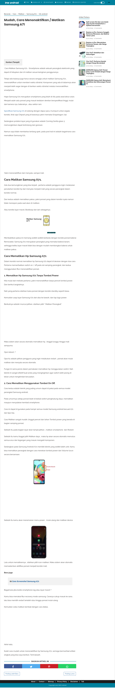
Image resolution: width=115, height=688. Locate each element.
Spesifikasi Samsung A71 (14, 111)
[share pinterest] (49, 667)
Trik (26, 2)
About (31, 682)
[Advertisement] (40, 44)
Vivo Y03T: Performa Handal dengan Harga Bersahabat (96, 62)
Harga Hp (35, 2)
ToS (84, 682)
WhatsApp (48, 2)
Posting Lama (69, 674)
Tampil (16, 63)
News (68, 2)
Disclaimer (75, 682)
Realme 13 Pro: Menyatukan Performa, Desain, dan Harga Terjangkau (96, 44)
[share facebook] (13, 667)
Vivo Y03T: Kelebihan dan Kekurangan (95, 53)
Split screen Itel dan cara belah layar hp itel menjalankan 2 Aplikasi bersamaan (97, 23)
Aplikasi (59, 2)
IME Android (62, 686)
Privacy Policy (62, 682)
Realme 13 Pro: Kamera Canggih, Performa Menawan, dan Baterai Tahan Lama (97, 34)
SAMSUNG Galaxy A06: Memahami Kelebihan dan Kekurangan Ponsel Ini (98, 82)
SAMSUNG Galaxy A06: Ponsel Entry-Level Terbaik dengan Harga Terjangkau (98, 71)
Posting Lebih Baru (11, 674)
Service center (79, 2)
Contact (40, 682)
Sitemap (51, 682)
